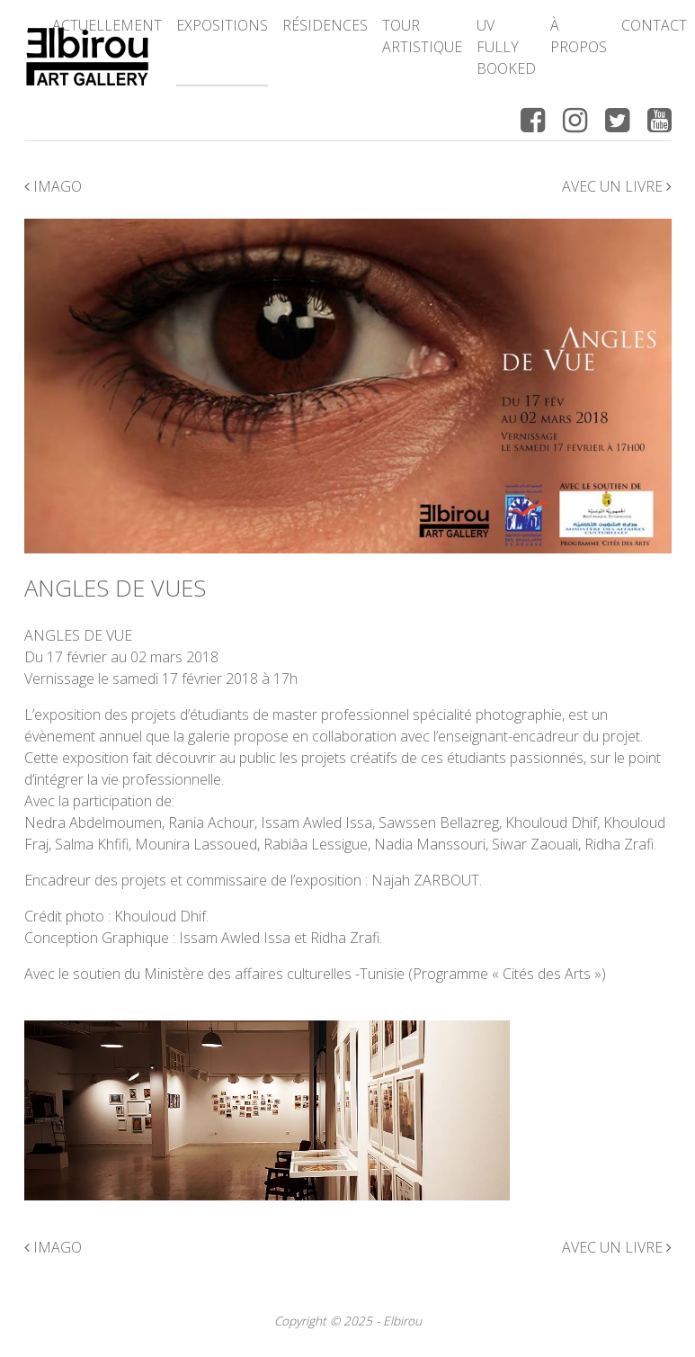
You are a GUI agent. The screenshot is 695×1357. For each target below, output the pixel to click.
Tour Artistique (422, 36)
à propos (578, 36)
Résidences (325, 25)
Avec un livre (617, 186)
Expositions (222, 25)
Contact (654, 25)
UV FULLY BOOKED (506, 46)
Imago (53, 186)
